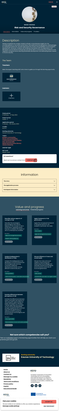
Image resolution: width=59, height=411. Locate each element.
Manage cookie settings (11, 406)
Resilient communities (9, 137)
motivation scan (11, 338)
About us (7, 372)
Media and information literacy (11, 143)
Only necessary (49, 406)
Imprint (6, 386)
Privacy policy (8, 384)
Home (6, 369)
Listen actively (38, 273)
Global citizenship (7, 145)
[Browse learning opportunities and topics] (57, 2)
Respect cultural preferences (11, 238)
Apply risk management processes (13, 235)
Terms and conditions (11, 381)
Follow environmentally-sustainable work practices (17, 276)
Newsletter (7, 379)
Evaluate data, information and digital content (45, 276)
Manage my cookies (10, 377)
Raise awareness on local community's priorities (16, 322)
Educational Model (10, 389)
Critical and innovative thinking (11, 140)
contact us (31, 160)
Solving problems (9, 273)
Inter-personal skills (8, 142)
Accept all (49, 402)
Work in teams (38, 231)
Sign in (51, 2)
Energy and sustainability (10, 139)
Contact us (7, 374)
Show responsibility (9, 319)
